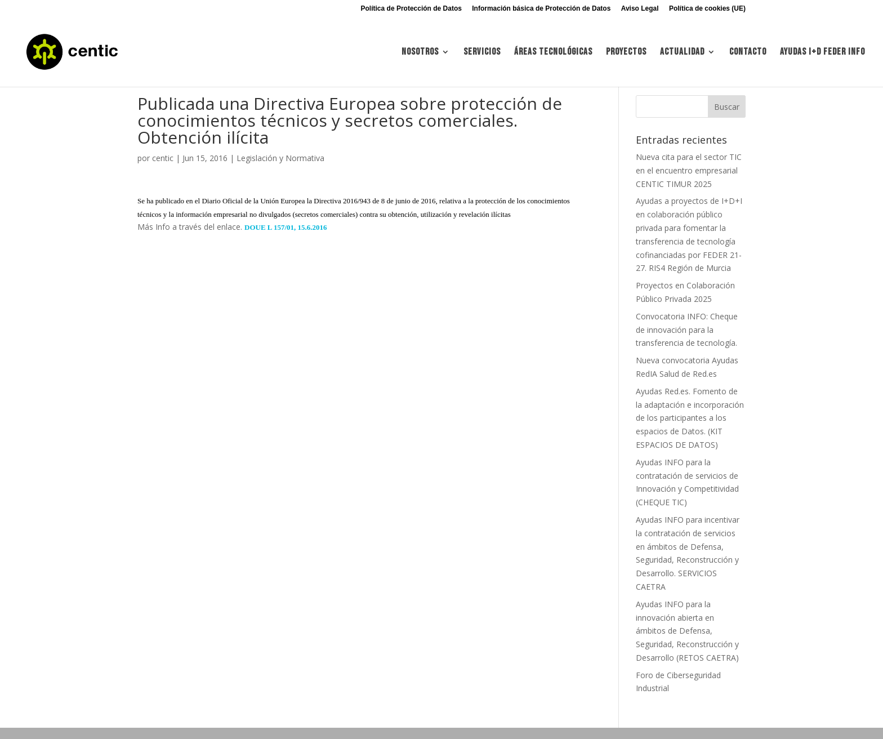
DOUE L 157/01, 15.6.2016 (285, 227)
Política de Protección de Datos (411, 8)
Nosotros (420, 52)
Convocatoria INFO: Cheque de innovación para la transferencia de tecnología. (687, 330)
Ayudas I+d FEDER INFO (822, 52)
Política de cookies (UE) (707, 8)
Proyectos (626, 52)
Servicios (482, 52)
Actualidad (682, 52)
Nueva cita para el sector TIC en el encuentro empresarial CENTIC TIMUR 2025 (689, 170)
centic (162, 158)
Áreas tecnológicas (553, 52)
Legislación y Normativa (280, 158)
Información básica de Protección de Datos (541, 8)
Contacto (747, 52)
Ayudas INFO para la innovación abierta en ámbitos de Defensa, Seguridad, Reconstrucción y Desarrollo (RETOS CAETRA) (687, 631)
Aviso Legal (640, 8)
